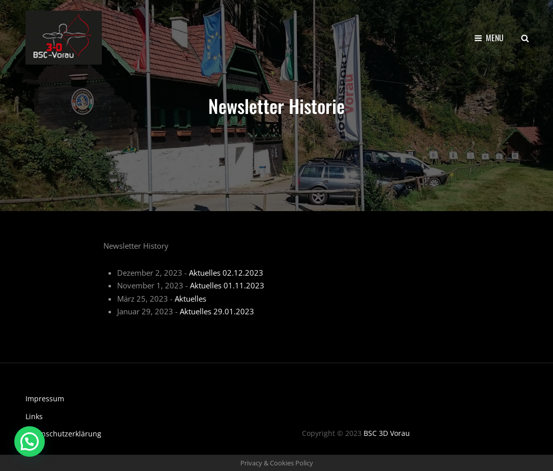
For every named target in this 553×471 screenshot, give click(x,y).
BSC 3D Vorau (387, 433)
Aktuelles (190, 298)
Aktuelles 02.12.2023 (226, 273)
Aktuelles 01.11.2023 (227, 285)
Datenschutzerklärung (63, 433)
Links (34, 416)
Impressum (44, 398)
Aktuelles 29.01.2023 (217, 311)
